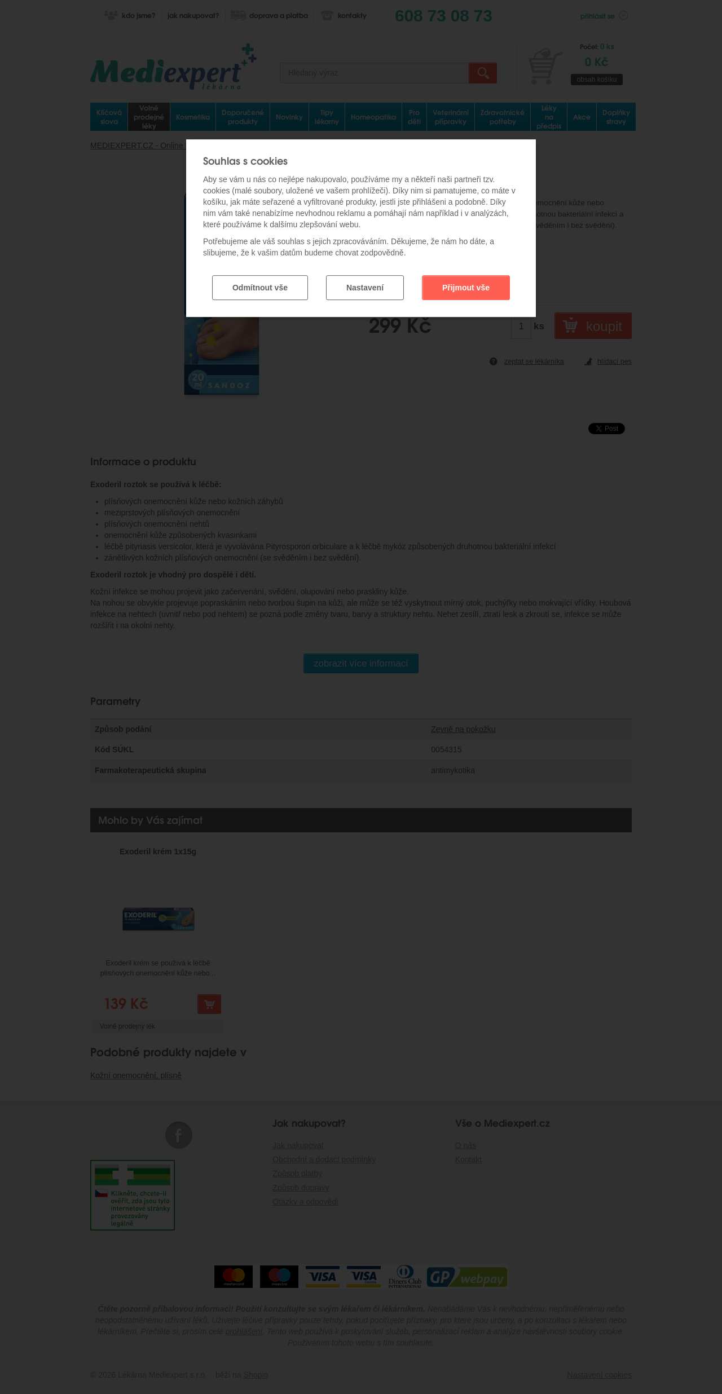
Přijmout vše (466, 287)
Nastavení (365, 287)
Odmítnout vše (260, 287)
